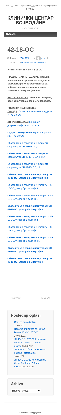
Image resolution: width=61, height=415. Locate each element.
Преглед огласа (12, 6)
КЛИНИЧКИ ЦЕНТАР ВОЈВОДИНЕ (30, 20)
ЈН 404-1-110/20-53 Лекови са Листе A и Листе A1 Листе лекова (30, 342)
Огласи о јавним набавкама (33, 62)
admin (41, 58)
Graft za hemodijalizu (25, 322)
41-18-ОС (15, 298)
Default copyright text (33, 413)
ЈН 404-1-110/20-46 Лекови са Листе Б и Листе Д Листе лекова (30, 363)
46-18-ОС (45, 298)
